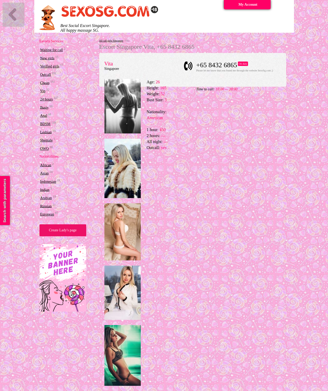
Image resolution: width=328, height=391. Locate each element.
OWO (44, 149)
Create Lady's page (63, 230)
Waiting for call (51, 50)
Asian (44, 173)
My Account (247, 4)
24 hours (46, 99)
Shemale (46, 140)
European (47, 214)
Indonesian (48, 182)
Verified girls (49, 66)
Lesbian (46, 132)
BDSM (45, 124)
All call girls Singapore (111, 40)
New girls (47, 58)
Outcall (45, 75)
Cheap (45, 83)
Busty (44, 107)
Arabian (46, 198)
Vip (42, 91)
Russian (46, 206)
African (45, 165)
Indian (45, 190)
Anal (43, 116)
